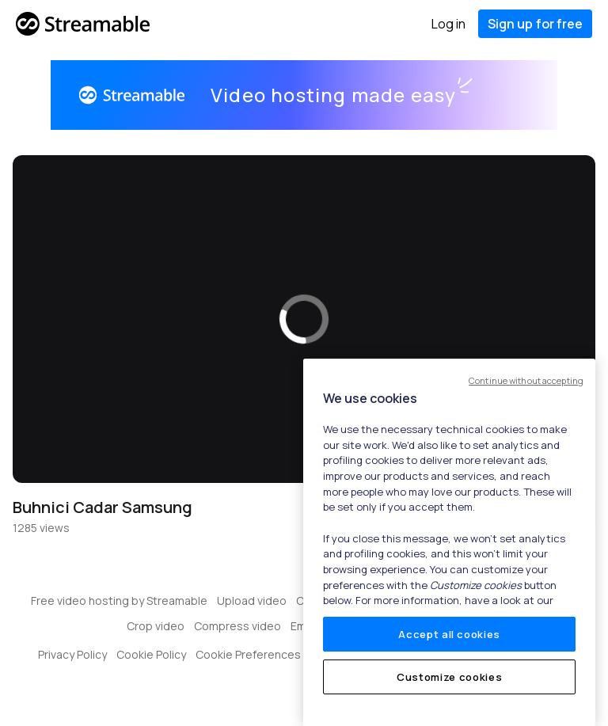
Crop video (155, 625)
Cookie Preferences (248, 654)
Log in (448, 23)
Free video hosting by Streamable (119, 600)
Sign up (535, 23)
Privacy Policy (72, 654)
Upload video (252, 600)
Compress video (237, 625)
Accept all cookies (449, 634)
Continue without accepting (526, 380)
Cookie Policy (151, 654)
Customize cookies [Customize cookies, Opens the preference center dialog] (449, 677)
